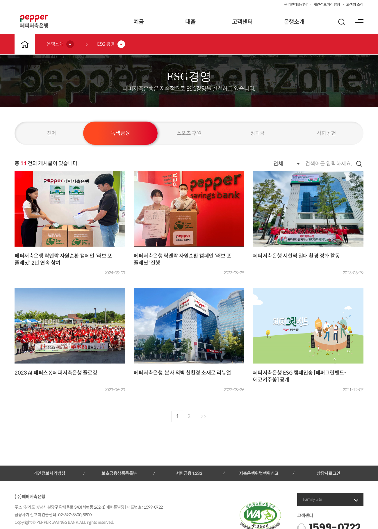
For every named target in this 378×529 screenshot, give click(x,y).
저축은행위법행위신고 (258, 473)
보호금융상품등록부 (119, 473)
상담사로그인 (328, 473)
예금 (138, 22)
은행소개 (294, 22)
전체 (51, 133)
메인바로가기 (25, 44)
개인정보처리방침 (326, 4)
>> (203, 416)
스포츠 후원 (189, 133)
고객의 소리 (354, 4)
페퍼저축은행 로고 (34, 21)
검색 (359, 163)
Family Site (312, 499)
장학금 (257, 133)
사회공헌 (326, 133)
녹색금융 (120, 133)
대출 (190, 22)
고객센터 (242, 22)
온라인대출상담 (296, 4)
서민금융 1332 (189, 473)
